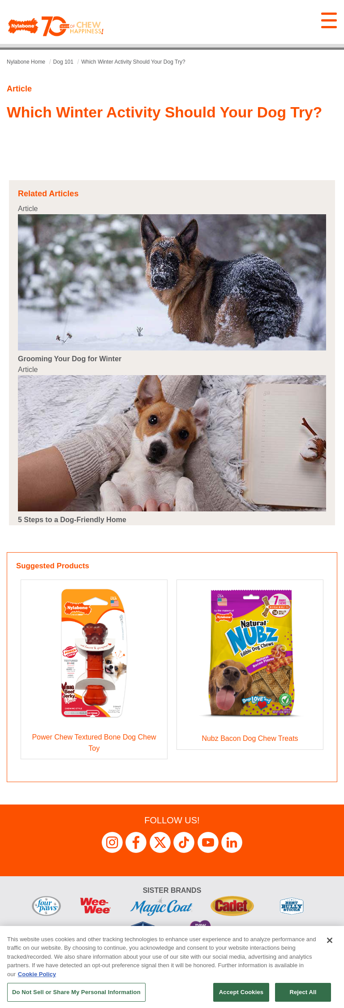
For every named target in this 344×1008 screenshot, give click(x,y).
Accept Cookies (241, 992)
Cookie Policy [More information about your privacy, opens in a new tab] (37, 974)
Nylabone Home (26, 62)
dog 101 (63, 62)
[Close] (330, 940)
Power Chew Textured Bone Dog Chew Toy (94, 743)
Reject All (302, 992)
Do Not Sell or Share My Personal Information (76, 992)
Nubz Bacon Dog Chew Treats (250, 738)
